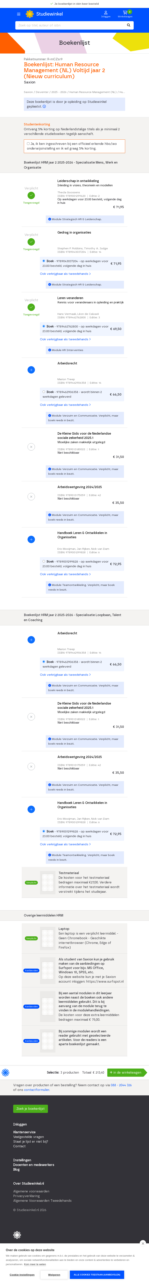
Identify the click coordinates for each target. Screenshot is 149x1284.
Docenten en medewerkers (33, 1165)
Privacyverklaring (26, 1196)
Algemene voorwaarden (31, 1191)
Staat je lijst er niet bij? (30, 1141)
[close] (143, 1243)
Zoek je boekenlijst (30, 1108)
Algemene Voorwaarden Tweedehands (42, 1200)
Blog (16, 1169)
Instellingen (22, 1160)
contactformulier (36, 1089)
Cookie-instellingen (22, 1274)
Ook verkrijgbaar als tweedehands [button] (65, 273)
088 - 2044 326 (121, 1085)
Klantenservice (24, 1132)
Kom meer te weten (35, 1264)
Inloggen (20, 1124)
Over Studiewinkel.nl (28, 1183)
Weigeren (54, 1274)
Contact (19, 1146)
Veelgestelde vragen (28, 1137)
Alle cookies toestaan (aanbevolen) (97, 1274)
